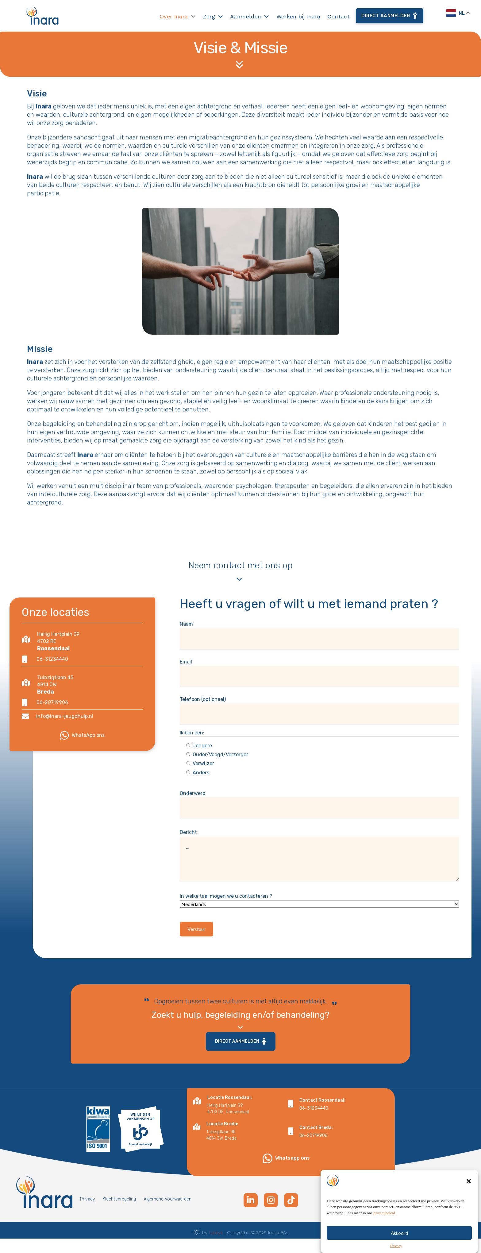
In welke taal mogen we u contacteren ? (319, 904)
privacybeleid (384, 1228)
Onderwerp (319, 800)
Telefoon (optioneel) (319, 706)
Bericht (319, 857)
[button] (469, 1196)
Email (319, 669)
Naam (319, 631)
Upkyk (216, 1232)
